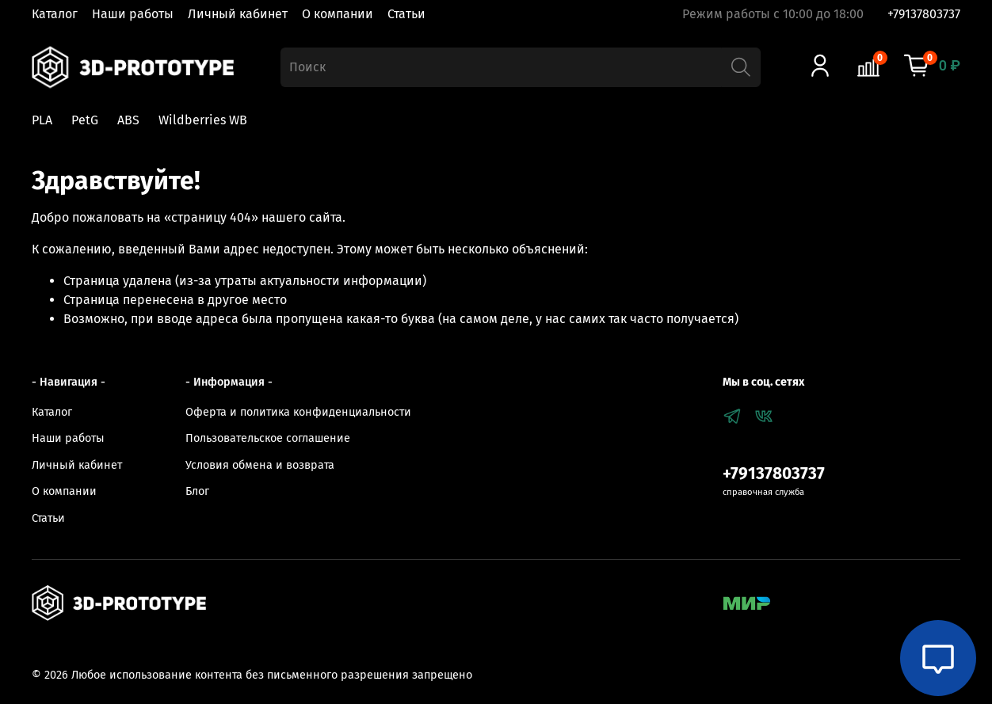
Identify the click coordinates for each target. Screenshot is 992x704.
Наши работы (133, 13)
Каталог (55, 13)
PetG (84, 119)
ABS (128, 119)
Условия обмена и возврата (259, 465)
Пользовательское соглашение (267, 438)
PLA (42, 119)
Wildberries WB (202, 119)
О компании (337, 13)
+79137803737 (923, 13)
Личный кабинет (238, 13)
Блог (197, 491)
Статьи (406, 13)
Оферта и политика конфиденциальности (298, 412)
